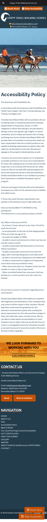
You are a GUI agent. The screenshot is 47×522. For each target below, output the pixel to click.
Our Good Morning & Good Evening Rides (18, 430)
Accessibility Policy (9, 425)
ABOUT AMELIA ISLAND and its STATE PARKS (20, 445)
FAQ (3, 422)
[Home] (23, 21)
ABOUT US (5, 419)
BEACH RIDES (7, 427)
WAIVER (4, 442)
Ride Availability (32, 8)
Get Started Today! (23, 355)
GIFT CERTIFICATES (9, 433)
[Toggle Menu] (3, 3)
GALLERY (5, 439)
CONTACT (5, 448)
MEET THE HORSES (9, 436)
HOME (4, 416)
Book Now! (12, 8)
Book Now (34, 509)
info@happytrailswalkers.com (25, 24)
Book (6, 398)
